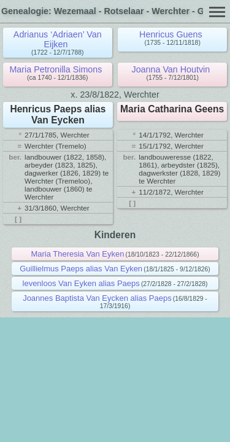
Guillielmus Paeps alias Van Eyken (81, 268)
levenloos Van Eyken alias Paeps (81, 283)
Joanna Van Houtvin (171, 69)
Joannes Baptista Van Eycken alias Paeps (97, 298)
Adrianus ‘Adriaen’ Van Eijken (57, 39)
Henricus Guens (170, 34)
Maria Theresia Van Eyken (77, 253)
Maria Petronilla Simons (55, 69)
